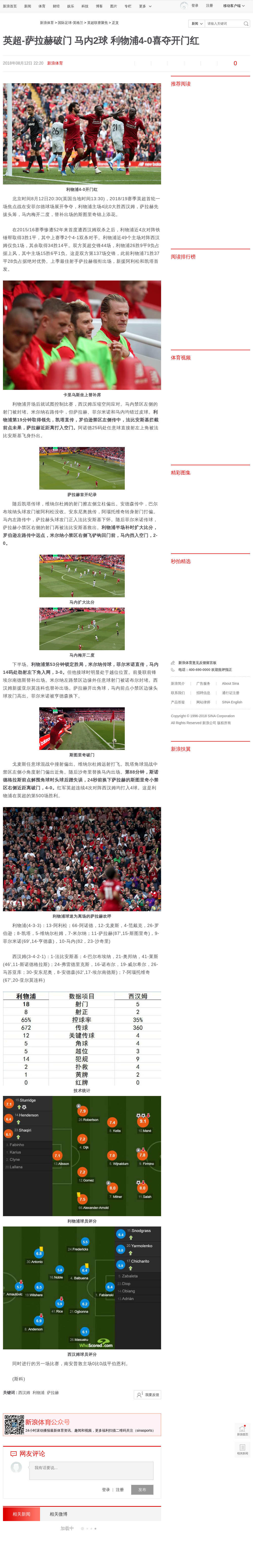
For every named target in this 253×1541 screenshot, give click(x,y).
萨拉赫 (53, 1393)
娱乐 (70, 6)
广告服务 (203, 683)
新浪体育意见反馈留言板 (197, 663)
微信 (192, 63)
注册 (209, 5)
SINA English (232, 702)
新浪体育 (47, 23)
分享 (209, 63)
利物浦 (38, 1393)
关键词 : (10, 1393)
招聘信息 (203, 693)
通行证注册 (230, 693)
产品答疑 (178, 702)
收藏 (159, 63)
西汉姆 (24, 1393)
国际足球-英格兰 (70, 23)
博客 (99, 6)
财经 (56, 6)
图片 (113, 6)
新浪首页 (10, 6)
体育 (42, 6)
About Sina (230, 683)
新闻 (27, 6)
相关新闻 (21, 1514)
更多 (145, 6)
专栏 (128, 6)
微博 (176, 63)
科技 (85, 6)
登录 (106, 1490)
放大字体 (143, 63)
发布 (142, 1490)
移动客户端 (234, 6)
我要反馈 (152, 1395)
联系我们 (178, 693)
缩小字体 (126, 63)
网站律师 (203, 702)
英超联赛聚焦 (97, 23)
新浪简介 (178, 683)
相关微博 (58, 1514)
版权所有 (224, 723)
